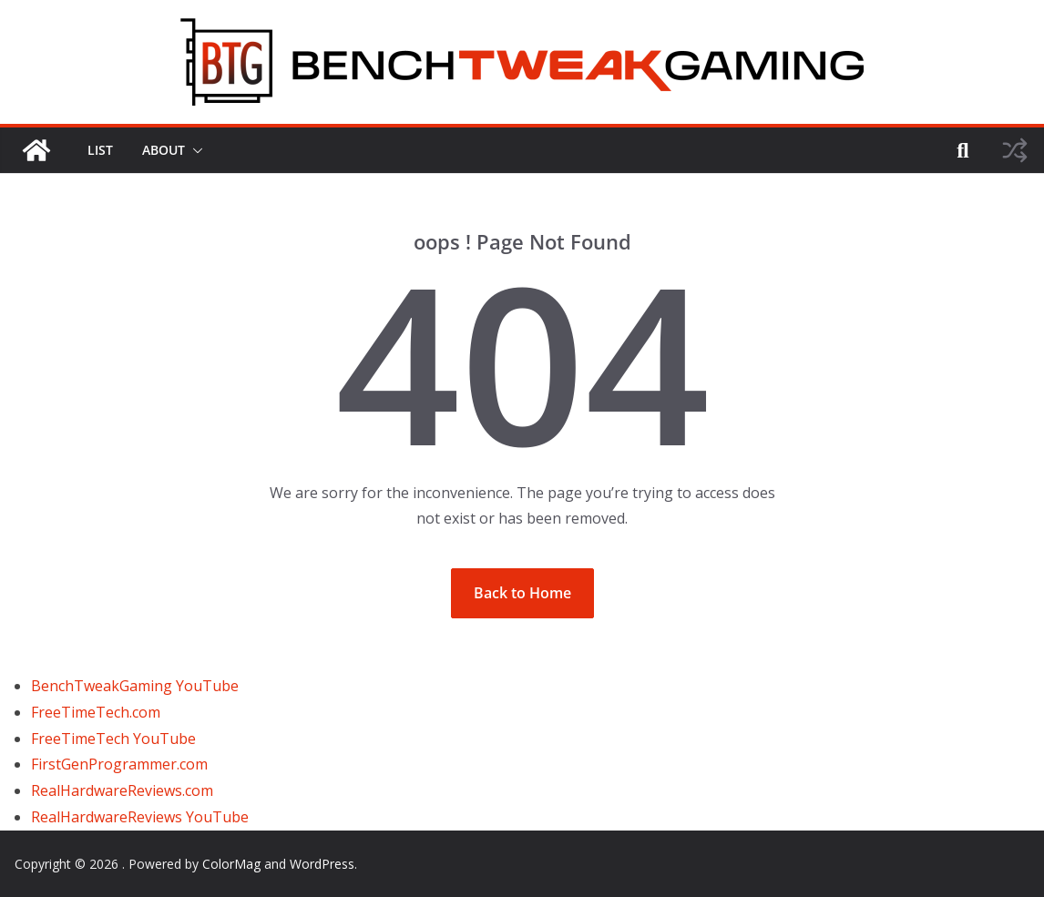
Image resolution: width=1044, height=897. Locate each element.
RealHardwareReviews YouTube (140, 817)
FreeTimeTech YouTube (113, 739)
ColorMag (231, 863)
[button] (194, 150)
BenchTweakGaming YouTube (135, 686)
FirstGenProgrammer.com (119, 764)
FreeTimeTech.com (95, 712)
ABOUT (163, 149)
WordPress (322, 863)
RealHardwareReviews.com (122, 790)
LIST (100, 149)
